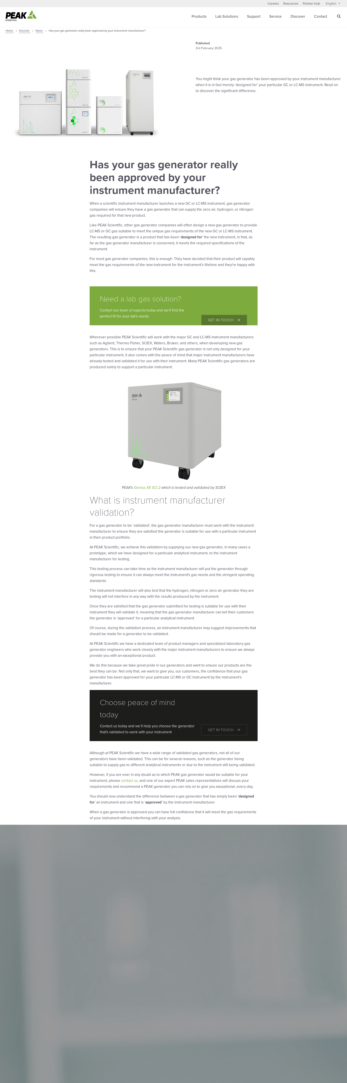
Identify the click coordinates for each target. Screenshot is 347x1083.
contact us (129, 780)
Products (199, 16)
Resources (290, 4)
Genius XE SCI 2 (147, 487)
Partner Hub (311, 4)
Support (253, 16)
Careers (273, 4)
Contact (320, 16)
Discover (298, 16)
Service (275, 16)
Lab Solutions (226, 16)
